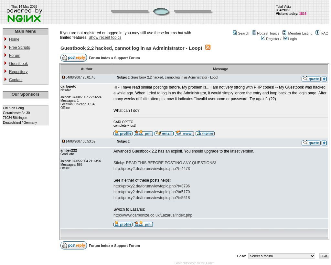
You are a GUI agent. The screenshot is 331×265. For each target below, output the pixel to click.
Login (290, 39)
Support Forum (127, 58)
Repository (18, 71)
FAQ (324, 33)
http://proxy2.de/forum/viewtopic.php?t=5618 (151, 198)
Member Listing (300, 33)
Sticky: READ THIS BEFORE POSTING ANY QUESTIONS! (164, 163)
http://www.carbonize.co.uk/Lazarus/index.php (152, 215)
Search (243, 33)
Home (14, 39)
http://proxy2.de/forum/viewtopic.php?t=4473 (151, 168)
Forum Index (100, 58)
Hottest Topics (268, 33)
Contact (15, 80)
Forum (14, 55)
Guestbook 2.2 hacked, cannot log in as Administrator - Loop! (131, 48)
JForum (209, 263)
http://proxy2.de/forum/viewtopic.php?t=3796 (151, 186)
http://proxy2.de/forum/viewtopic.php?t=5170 (151, 192)
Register (270, 39)
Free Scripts (19, 47)
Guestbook (18, 63)
